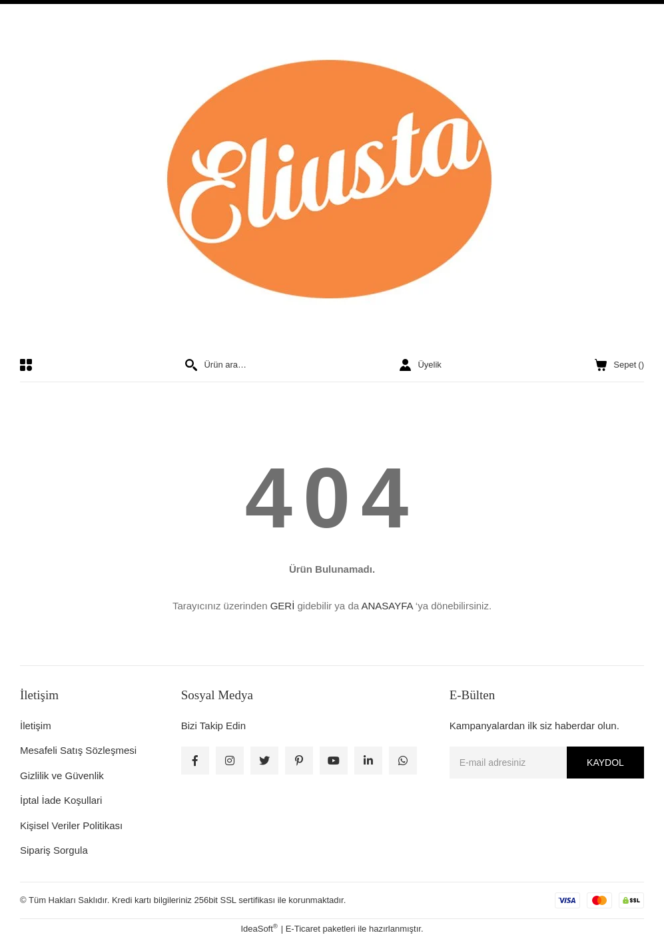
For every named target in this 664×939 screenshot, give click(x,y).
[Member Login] (420, 365)
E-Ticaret (303, 929)
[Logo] (332, 181)
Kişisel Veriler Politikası (71, 825)
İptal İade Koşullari (61, 800)
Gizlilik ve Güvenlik (62, 775)
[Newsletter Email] (547, 763)
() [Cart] (619, 365)
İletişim (35, 725)
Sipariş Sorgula (54, 850)
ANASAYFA (386, 605)
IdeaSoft (259, 928)
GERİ (282, 605)
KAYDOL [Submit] (605, 762)
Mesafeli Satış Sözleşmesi (78, 750)
